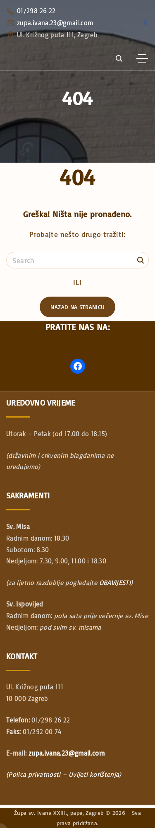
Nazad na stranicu (77, 306)
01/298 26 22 (36, 11)
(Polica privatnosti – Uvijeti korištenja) (64, 774)
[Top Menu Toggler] (142, 58)
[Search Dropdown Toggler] (118, 59)
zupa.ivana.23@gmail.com (55, 23)
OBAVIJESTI (115, 582)
